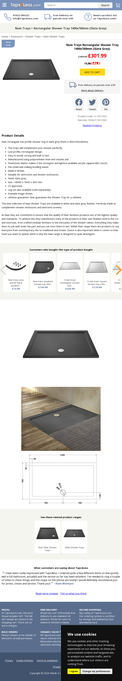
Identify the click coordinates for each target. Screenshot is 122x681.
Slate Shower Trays (54, 36)
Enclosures (17, 36)
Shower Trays (33, 36)
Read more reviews (47, 593)
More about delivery (92, 90)
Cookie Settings (24, 660)
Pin (106, 104)
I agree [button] (74, 671)
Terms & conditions (47, 660)
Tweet (92, 104)
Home (4, 36)
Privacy (9, 660)
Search (105, 5)
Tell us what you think (73, 593)
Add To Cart (92, 72)
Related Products (92, 125)
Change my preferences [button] (96, 671)
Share (79, 104)
